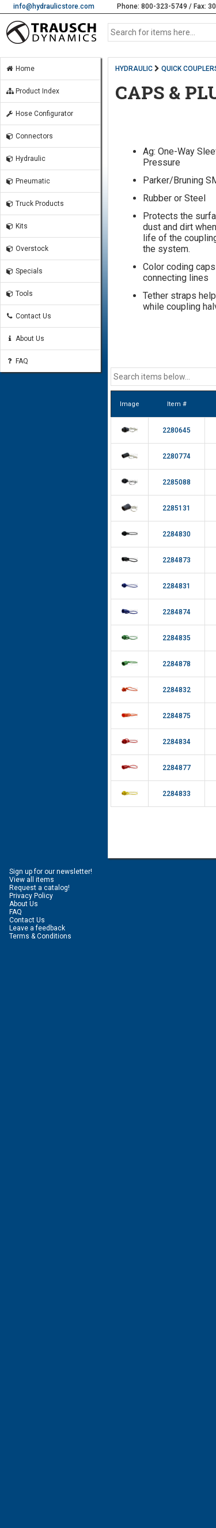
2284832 (176, 690)
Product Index (32, 91)
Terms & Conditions (40, 936)
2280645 (176, 430)
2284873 (176, 560)
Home (20, 69)
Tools (19, 294)
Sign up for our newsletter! (50, 872)
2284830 (176, 534)
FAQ (16, 361)
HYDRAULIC (134, 69)
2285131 (176, 508)
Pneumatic (27, 181)
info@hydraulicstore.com (53, 6)
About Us (24, 339)
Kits (16, 226)
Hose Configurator (39, 114)
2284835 (176, 638)
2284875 (176, 716)
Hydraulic (25, 159)
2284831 (176, 586)
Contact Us (28, 316)
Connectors (29, 136)
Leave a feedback (37, 928)
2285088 (176, 482)
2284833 (176, 794)
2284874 (176, 612)
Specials (24, 271)
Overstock (26, 249)
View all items (31, 880)
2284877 (176, 768)
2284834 (176, 742)
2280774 (176, 456)
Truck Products (34, 204)
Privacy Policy (31, 896)
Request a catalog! (39, 888)
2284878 (176, 664)
